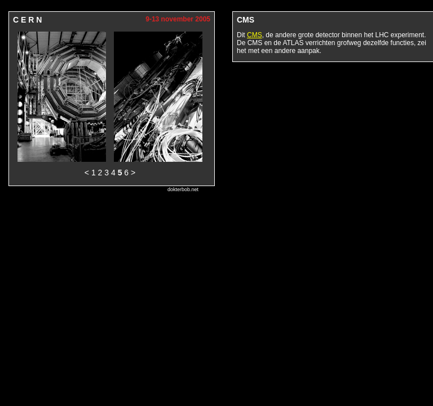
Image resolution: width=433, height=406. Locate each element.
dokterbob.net (182, 189)
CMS (254, 35)
